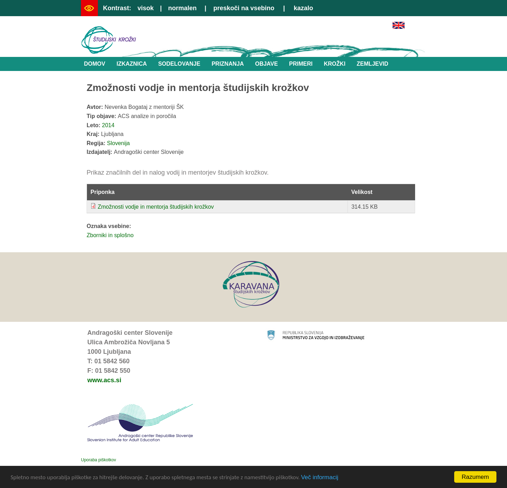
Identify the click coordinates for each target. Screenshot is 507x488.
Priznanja (228, 64)
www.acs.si (104, 380)
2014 (108, 125)
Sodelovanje (179, 64)
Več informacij (319, 477)
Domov (94, 64)
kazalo (303, 8)
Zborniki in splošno (110, 235)
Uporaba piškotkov (98, 459)
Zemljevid (372, 64)
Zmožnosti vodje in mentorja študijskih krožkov (156, 207)
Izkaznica (132, 64)
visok (145, 8)
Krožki (334, 64)
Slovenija (118, 143)
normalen (182, 8)
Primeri (301, 64)
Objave (266, 64)
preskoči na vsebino (243, 8)
